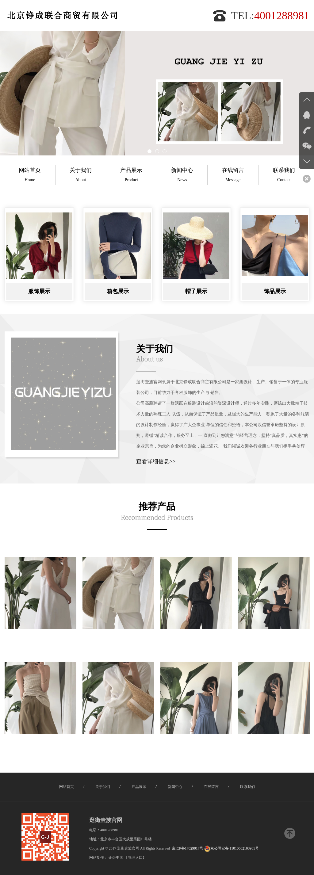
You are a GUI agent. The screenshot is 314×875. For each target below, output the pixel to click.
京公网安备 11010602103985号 (231, 848)
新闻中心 (182, 176)
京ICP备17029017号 (187, 848)
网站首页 (30, 176)
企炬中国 (116, 857)
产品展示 (131, 176)
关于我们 (81, 176)
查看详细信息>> (155, 461)
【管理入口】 (135, 857)
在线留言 (233, 176)
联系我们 (283, 176)
